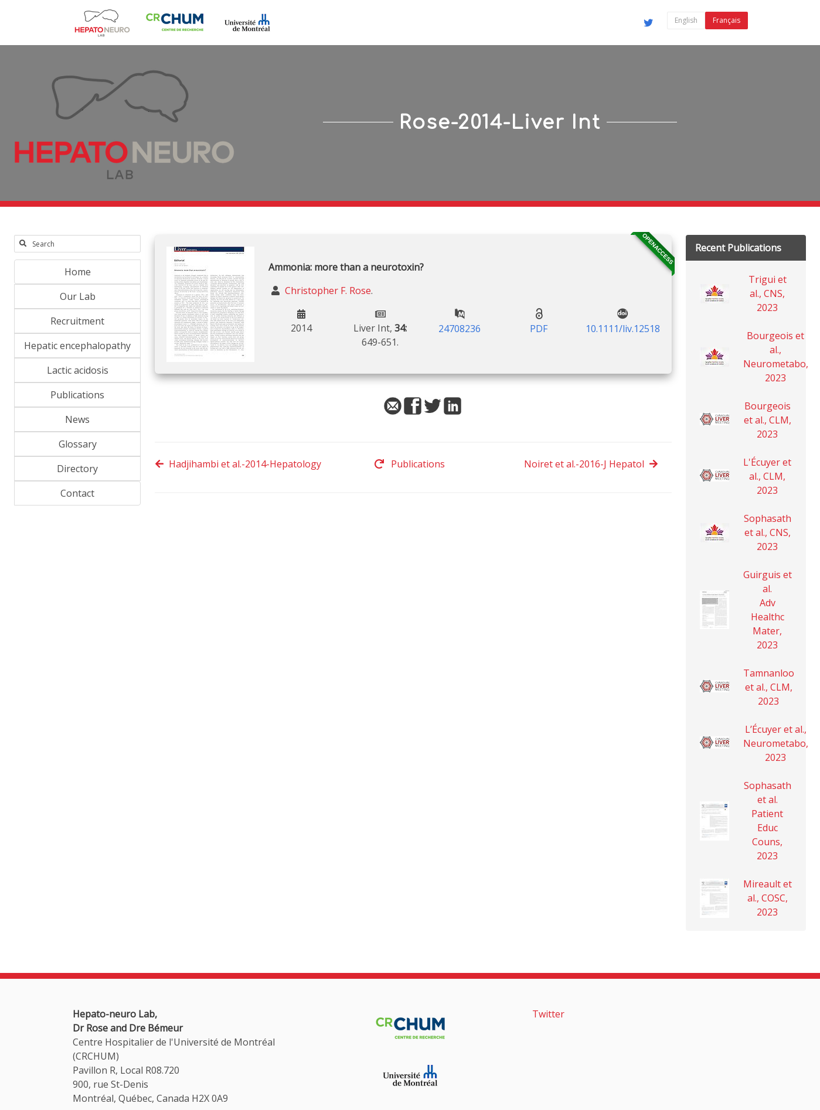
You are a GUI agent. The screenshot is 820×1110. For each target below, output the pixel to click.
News (77, 419)
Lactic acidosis (77, 370)
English (686, 20)
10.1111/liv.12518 (623, 328)
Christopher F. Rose (327, 290)
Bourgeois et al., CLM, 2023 (767, 419)
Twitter (548, 1013)
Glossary (78, 444)
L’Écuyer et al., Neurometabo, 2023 (775, 743)
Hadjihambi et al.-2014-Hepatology (238, 463)
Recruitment (77, 321)
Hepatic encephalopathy (77, 345)
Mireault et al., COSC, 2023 (767, 897)
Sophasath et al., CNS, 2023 (767, 532)
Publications (77, 394)
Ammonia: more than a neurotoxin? (346, 267)
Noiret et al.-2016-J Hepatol (591, 463)
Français (726, 20)
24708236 (459, 328)
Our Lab (78, 296)
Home (77, 271)
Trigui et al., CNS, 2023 (767, 293)
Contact (77, 493)
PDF (538, 328)
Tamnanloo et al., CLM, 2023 (768, 687)
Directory (77, 468)
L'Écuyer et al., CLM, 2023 (767, 476)
